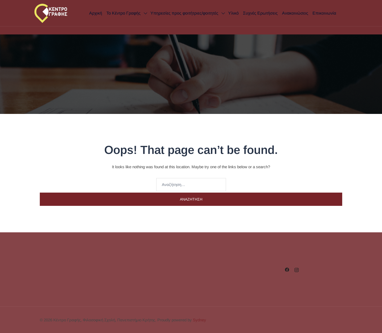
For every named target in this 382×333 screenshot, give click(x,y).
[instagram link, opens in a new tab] (296, 269)
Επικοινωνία (324, 13)
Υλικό (233, 13)
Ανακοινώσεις (295, 13)
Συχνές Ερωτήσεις (260, 13)
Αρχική (95, 13)
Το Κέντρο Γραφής (123, 13)
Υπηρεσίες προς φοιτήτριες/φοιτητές (184, 13)
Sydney (199, 320)
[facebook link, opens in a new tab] (287, 269)
